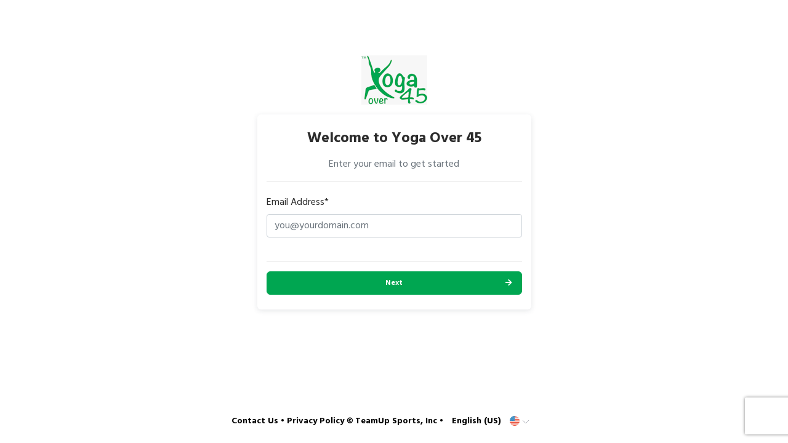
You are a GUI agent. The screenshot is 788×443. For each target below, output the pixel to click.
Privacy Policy (315, 421)
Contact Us (254, 421)
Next (394, 283)
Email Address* (298, 202)
